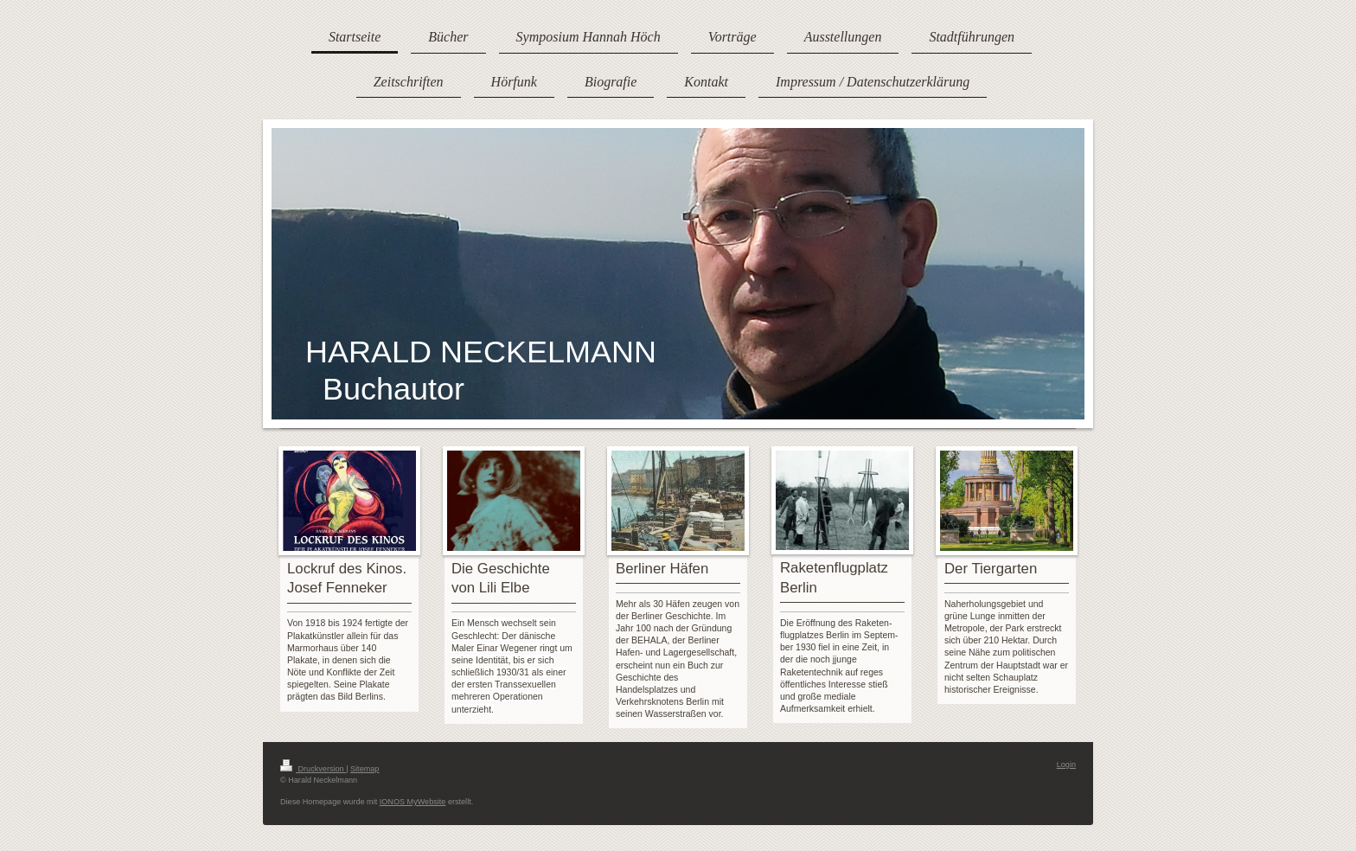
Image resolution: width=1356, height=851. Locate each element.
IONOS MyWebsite (413, 801)
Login (1066, 764)
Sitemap (364, 769)
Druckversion (313, 769)
